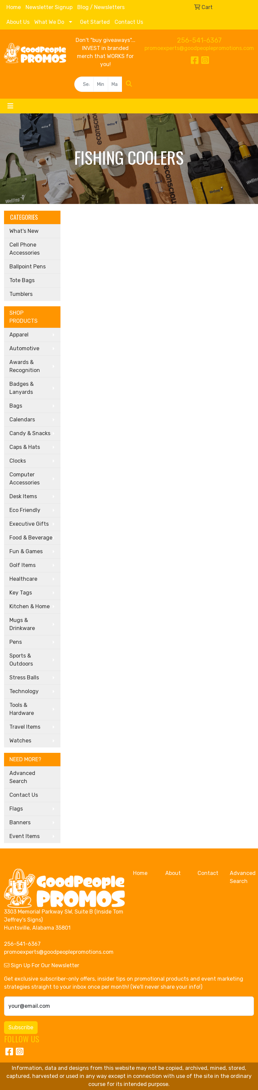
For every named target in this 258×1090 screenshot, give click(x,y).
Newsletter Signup (49, 7)
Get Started (95, 22)
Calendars (22, 419)
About (173, 873)
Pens (15, 642)
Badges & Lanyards (21, 388)
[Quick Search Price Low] (100, 84)
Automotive (24, 348)
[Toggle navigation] (10, 106)
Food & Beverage (30, 537)
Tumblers (21, 294)
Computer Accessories (24, 478)
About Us (18, 22)
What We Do (49, 22)
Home (13, 7)
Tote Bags (22, 280)
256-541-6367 (199, 40)
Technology (24, 691)
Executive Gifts (29, 524)
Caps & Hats (24, 447)
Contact (208, 873)
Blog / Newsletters (101, 7)
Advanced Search (22, 777)
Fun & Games (26, 551)
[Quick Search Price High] (115, 84)
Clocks (17, 461)
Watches (20, 740)
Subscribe (20, 1027)
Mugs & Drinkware (22, 624)
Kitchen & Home (29, 606)
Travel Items (24, 727)
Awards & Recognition (24, 366)
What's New (24, 231)
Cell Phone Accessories (24, 249)
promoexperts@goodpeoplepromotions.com (199, 48)
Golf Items (22, 565)
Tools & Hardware (21, 709)
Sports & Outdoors (21, 660)
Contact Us (129, 22)
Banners (20, 822)
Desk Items (23, 496)
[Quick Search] (84, 84)
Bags (15, 406)
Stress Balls (24, 677)
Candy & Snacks (29, 433)
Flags (16, 809)
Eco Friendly (24, 510)
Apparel (19, 334)
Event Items (24, 836)
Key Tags (20, 592)
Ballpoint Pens (27, 266)
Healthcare (23, 579)
